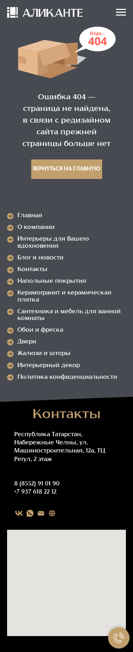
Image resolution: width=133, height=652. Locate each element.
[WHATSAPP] (30, 513)
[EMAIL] (41, 513)
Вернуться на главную (66, 169)
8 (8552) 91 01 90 (37, 484)
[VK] (19, 513)
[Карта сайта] (52, 513)
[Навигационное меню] (121, 12)
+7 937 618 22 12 (35, 492)
